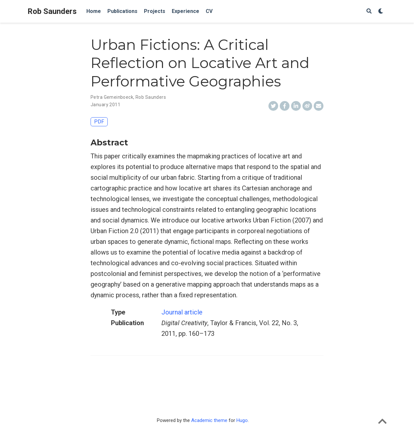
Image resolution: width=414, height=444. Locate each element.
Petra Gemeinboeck (112, 97)
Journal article (181, 312)
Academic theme (209, 420)
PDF (99, 122)
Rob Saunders (52, 11)
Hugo (242, 420)
